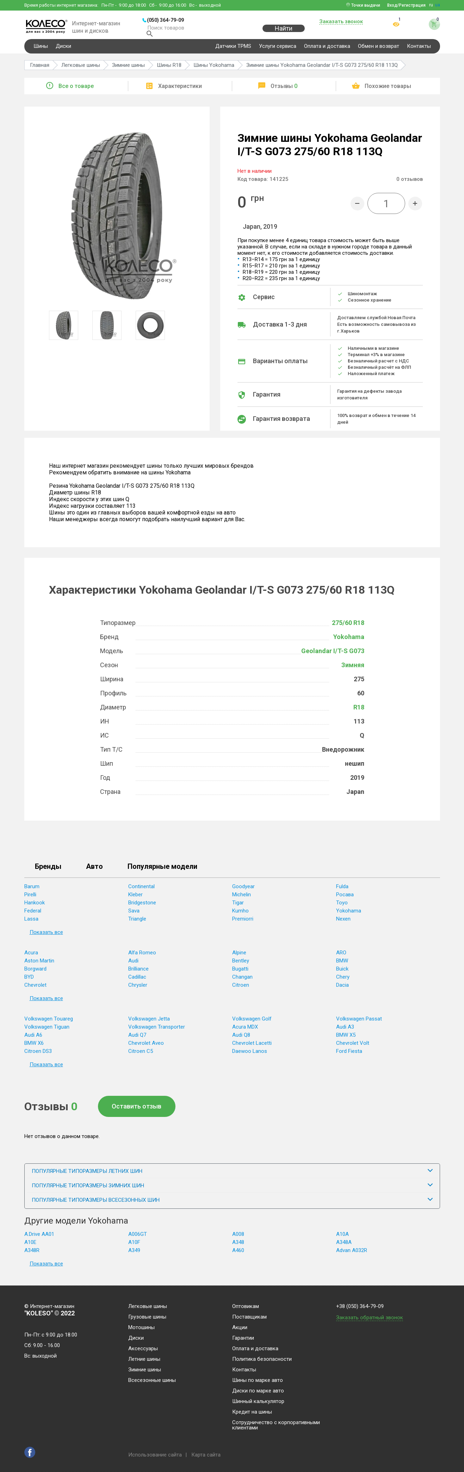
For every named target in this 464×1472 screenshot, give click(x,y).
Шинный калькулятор (258, 1401)
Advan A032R (351, 1255)
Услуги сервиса (277, 51)
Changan (242, 981)
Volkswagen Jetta (149, 1023)
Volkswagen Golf (252, 1023)
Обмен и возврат (378, 51)
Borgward (35, 973)
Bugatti (240, 973)
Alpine (239, 957)
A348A (344, 1247)
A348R (31, 1255)
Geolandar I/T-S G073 (332, 655)
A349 (134, 1255)
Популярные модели (162, 871)
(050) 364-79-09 (165, 20)
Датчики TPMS (233, 51)
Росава (345, 899)
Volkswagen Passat (359, 1023)
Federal (32, 915)
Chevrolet (35, 989)
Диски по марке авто (258, 1391)
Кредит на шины (252, 1412)
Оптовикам (245, 1306)
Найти (283, 32)
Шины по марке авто (257, 1380)
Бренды (48, 871)
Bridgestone (142, 907)
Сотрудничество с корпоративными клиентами (276, 1425)
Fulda (342, 891)
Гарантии (243, 1338)
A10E (30, 1247)
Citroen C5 (140, 1056)
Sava (134, 915)
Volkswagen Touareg (48, 1023)
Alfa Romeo (142, 957)
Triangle (137, 923)
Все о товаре (76, 90)
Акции (239, 1328)
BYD (29, 981)
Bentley (240, 965)
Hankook (34, 907)
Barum (31, 891)
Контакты (419, 51)
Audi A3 (345, 1031)
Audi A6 (33, 1039)
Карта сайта (206, 1455)
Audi (133, 965)
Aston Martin (39, 965)
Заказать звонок (341, 22)
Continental (141, 891)
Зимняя (352, 669)
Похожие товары (388, 90)
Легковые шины (147, 1306)
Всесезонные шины (152, 1380)
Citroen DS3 (38, 1056)
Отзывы (284, 90)
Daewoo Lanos (249, 1056)
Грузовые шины (147, 1317)
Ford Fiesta (349, 1056)
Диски (63, 51)
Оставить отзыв (136, 1110)
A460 (238, 1255)
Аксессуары (143, 1349)
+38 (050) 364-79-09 (360, 1306)
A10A (342, 1239)
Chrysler (137, 989)
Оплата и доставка (327, 51)
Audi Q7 (137, 1039)
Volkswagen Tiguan (46, 1031)
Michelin (241, 899)
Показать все (46, 937)
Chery (342, 981)
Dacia (342, 989)
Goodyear (243, 891)
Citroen (240, 989)
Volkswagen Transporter (156, 1031)
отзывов (409, 184)
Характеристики (180, 90)
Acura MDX (245, 1031)
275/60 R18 (348, 627)
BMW (342, 965)
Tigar (238, 907)
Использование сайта (155, 1455)
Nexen (343, 923)
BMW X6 (34, 1047)
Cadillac (137, 981)
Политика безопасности (262, 1359)
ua (437, 4)
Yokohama (348, 641)
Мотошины (141, 1328)
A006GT (137, 1239)
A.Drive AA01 (39, 1239)
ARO (341, 957)
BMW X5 (345, 1039)
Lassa (31, 923)
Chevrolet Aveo (146, 1047)
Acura (31, 957)
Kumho (240, 915)
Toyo (342, 907)
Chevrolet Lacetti (252, 1047)
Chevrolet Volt (352, 1047)
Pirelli (30, 899)
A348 (238, 1247)
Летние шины (144, 1359)
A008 (238, 1239)
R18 (358, 711)
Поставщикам (249, 1317)
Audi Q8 (241, 1039)
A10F (134, 1247)
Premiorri (242, 923)
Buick (342, 973)
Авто (94, 871)
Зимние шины (144, 1370)
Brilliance (138, 973)
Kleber (135, 899)
